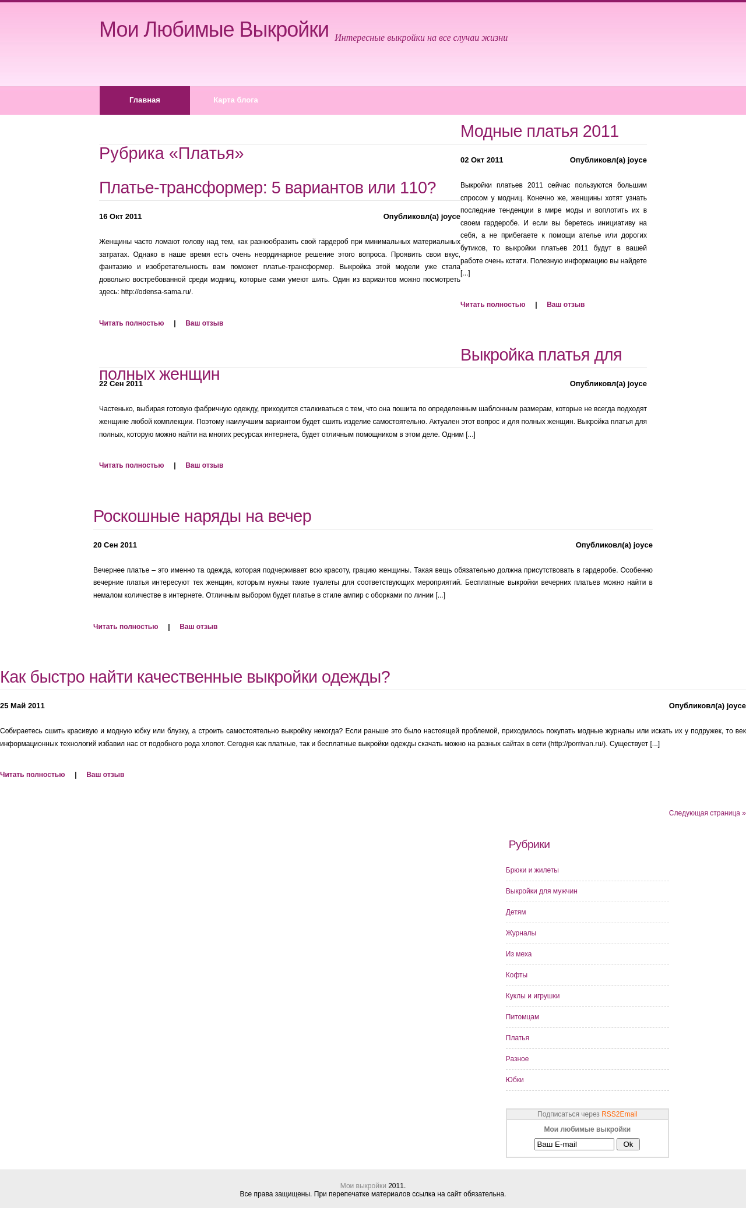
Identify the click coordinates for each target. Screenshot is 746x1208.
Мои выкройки (363, 1186)
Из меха (519, 954)
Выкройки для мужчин (542, 891)
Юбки (515, 1080)
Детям (516, 912)
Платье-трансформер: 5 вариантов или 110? (267, 187)
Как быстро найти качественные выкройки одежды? (195, 676)
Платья (517, 1038)
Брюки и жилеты (532, 870)
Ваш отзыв (204, 323)
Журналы (521, 933)
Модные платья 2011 (539, 131)
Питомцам (522, 1017)
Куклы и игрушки (533, 996)
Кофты (516, 975)
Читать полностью (131, 323)
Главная (144, 100)
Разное (517, 1059)
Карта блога (235, 100)
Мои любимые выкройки (214, 29)
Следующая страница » (707, 813)
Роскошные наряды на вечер (202, 516)
